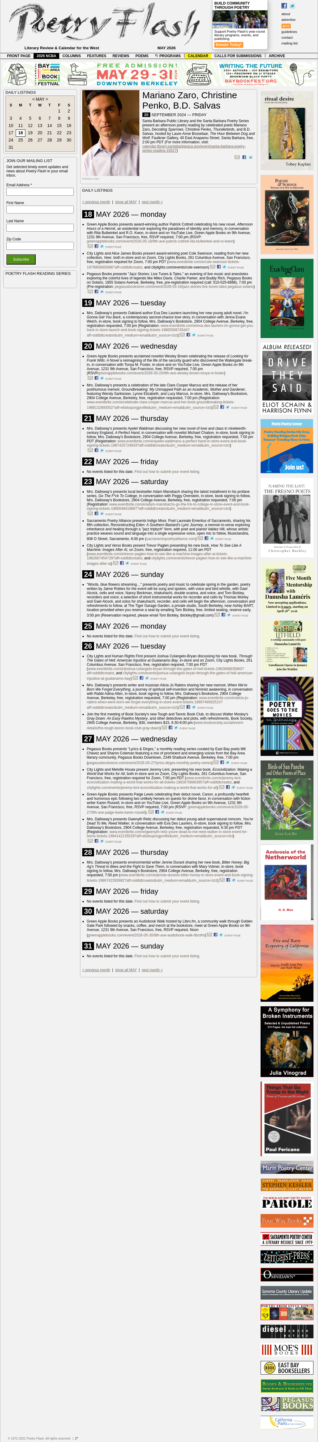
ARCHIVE (277, 56)
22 (59, 132)
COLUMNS (72, 56)
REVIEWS (120, 56)
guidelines (289, 32)
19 (30, 132)
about (285, 14)
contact (287, 37)
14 (49, 125)
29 (59, 140)
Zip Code (13, 239)
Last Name (15, 221)
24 (10, 140)
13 (39, 125)
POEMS (141, 56)
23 (69, 132)
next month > (152, 202)
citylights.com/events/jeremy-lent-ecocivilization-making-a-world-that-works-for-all (152, 788)
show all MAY (126, 202)
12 (30, 125)
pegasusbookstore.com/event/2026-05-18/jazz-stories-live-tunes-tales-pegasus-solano (184, 287)
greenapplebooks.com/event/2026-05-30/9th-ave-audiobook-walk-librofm (146, 935)
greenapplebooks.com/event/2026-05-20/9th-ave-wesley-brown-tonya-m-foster (161, 373)
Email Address (19, 185)
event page (113, 247)
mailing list (289, 43)
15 (59, 125)
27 (39, 140)
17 (10, 132)
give (286, 26)
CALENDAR (198, 56)
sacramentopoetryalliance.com (171, 539)
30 (69, 140)
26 (30, 140)
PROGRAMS (168, 56)
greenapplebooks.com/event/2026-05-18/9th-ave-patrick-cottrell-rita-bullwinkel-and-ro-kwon (160, 241)
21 (49, 132)
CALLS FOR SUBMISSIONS (237, 56)
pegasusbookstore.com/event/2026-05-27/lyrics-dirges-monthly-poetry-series (149, 763)
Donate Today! (229, 45)
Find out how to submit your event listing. (167, 472)
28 (49, 140)
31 (10, 147)
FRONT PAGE (19, 56)
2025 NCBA (47, 56)
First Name (15, 203)
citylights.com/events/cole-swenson (179, 267)
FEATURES (96, 56)
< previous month (96, 202)
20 (39, 132)
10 (10, 125)
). (146, 812)
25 (20, 140)
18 (20, 132)
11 (20, 125)
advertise (288, 19)
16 (69, 125)
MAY (40, 99)
